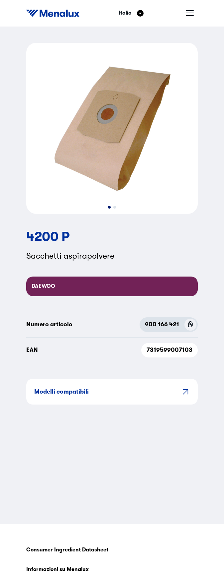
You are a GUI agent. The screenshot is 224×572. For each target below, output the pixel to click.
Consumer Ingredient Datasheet (67, 550)
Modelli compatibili (112, 391)
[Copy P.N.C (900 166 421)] (190, 325)
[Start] (53, 13)
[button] (109, 207)
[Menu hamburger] (190, 13)
